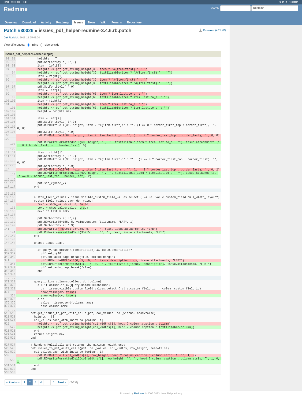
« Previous (13, 382)
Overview (11, 22)
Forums (117, 22)
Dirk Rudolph (11, 37)
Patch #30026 (19, 30)
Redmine (139, 393)
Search (214, 8)
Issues (78, 22)
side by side (50, 44)
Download (29, 22)
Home (6, 1)
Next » (62, 382)
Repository (134, 22)
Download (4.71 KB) (214, 30)
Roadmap (62, 22)
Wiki (103, 22)
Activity (46, 22)
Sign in (283, 1)
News (91, 22)
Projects (15, 1)
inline (32, 44)
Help (24, 1)
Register (293, 1)
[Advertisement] (253, 98)
